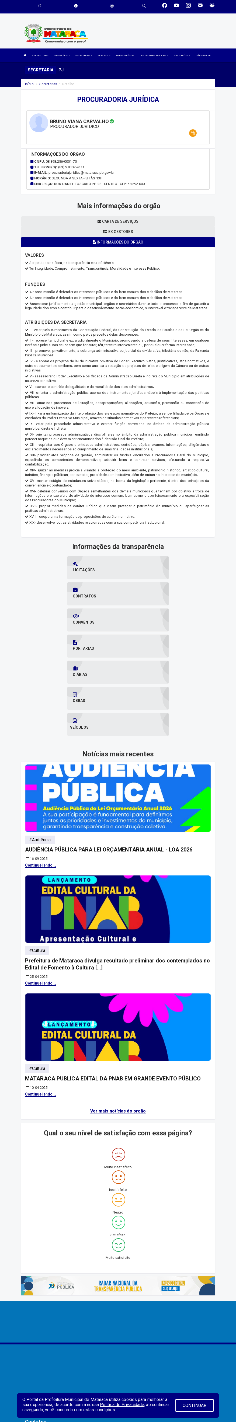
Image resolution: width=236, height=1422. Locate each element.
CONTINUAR (194, 1405)
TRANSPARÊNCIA (125, 55)
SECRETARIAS (83, 55)
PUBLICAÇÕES (182, 55)
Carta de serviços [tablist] (118, 221)
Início (29, 84)
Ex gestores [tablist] (118, 232)
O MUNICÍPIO (62, 55)
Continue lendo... (40, 786)
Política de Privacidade (122, 1404)
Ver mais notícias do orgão (118, 1032)
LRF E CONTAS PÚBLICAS (154, 55)
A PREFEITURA (40, 55)
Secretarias (48, 84)
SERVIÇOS (104, 55)
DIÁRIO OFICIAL (204, 55)
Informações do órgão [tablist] (118, 242)
